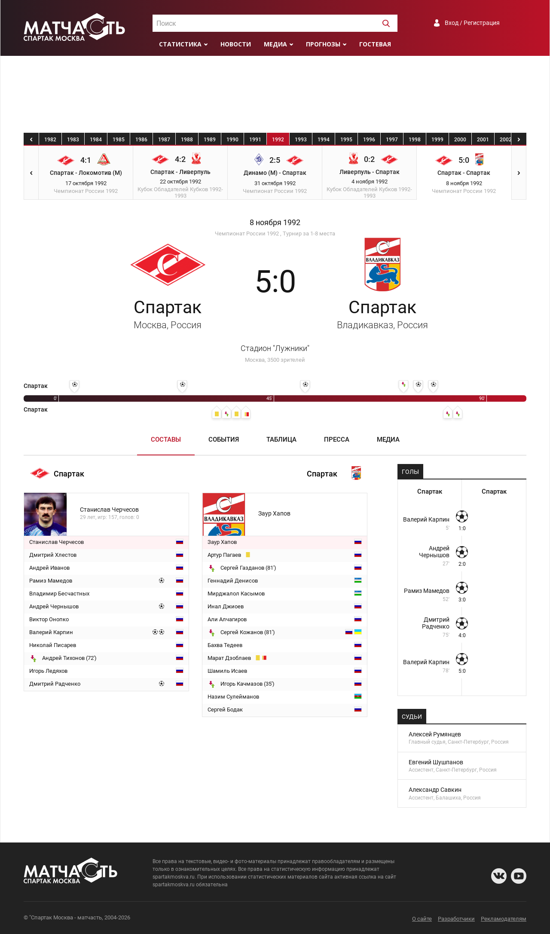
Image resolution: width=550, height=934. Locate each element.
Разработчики (456, 919)
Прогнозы (323, 44)
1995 (346, 140)
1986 (141, 140)
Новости (235, 44)
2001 (483, 140)
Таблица (281, 439)
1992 (278, 140)
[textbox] (275, 23)
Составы (166, 439)
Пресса (336, 439)
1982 (50, 140)
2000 (460, 140)
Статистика (180, 44)
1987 (164, 140)
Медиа (275, 44)
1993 (301, 140)
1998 (415, 140)
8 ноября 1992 (275, 222)
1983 (73, 140)
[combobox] (275, 23)
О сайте (422, 919)
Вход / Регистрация (472, 22)
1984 (96, 140)
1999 (437, 140)
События (223, 439)
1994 (324, 140)
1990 (232, 140)
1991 (255, 140)
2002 (506, 140)
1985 (119, 140)
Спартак (382, 313)
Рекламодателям (503, 919)
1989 (210, 140)
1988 (187, 140)
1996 (369, 140)
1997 (392, 140)
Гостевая (375, 44)
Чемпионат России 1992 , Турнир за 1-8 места (275, 233)
